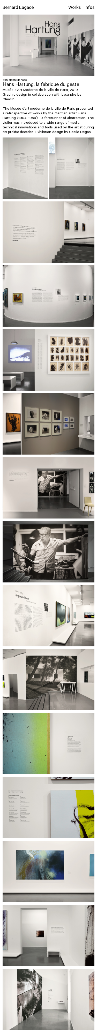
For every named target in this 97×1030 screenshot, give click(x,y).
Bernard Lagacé (18, 8)
